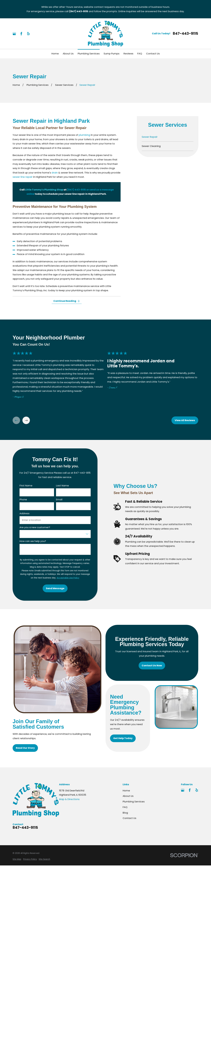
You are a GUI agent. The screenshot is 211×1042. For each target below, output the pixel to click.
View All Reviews (185, 420)
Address (24, 513)
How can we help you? (32, 541)
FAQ (125, 807)
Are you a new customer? (34, 527)
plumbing (84, 135)
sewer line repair (23, 177)
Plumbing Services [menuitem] (89, 53)
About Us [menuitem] (68, 53)
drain (55, 172)
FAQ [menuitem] (139, 53)
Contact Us (129, 818)
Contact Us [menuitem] (153, 53)
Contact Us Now (152, 665)
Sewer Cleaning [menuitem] (151, 146)
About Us (128, 796)
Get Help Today (123, 738)
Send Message (55, 588)
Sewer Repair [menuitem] (150, 137)
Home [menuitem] (55, 53)
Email (59, 499)
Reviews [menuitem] (128, 53)
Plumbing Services (134, 801)
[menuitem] (17, 859)
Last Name (62, 485)
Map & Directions (69, 799)
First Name (25, 485)
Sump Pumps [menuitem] (111, 53)
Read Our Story (25, 748)
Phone (23, 499)
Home (126, 790)
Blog (125, 812)
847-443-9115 (185, 33)
